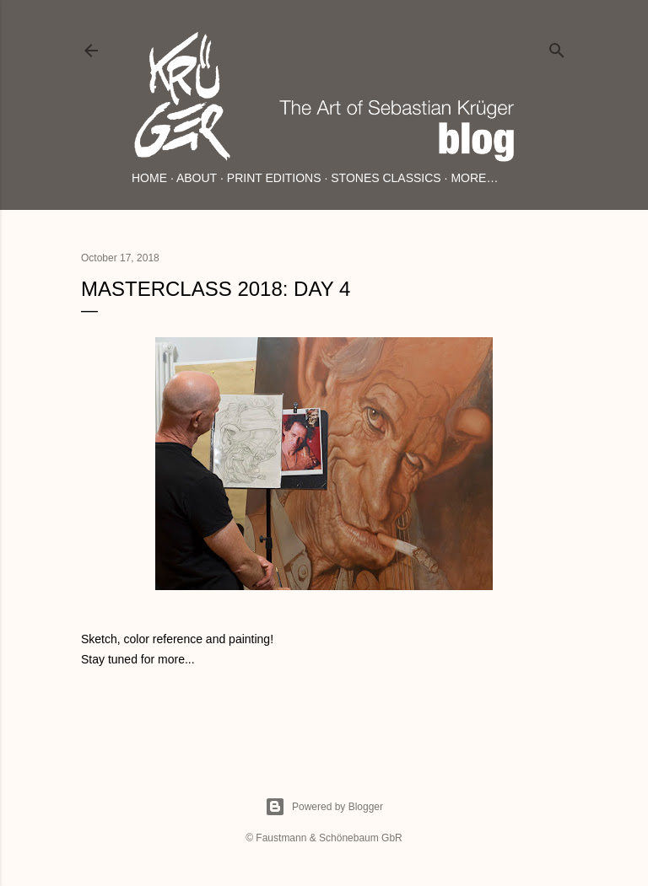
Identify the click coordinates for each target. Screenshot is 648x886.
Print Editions (274, 178)
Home (149, 178)
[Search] (557, 46)
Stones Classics (385, 178)
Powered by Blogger (324, 807)
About (196, 178)
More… (474, 178)
